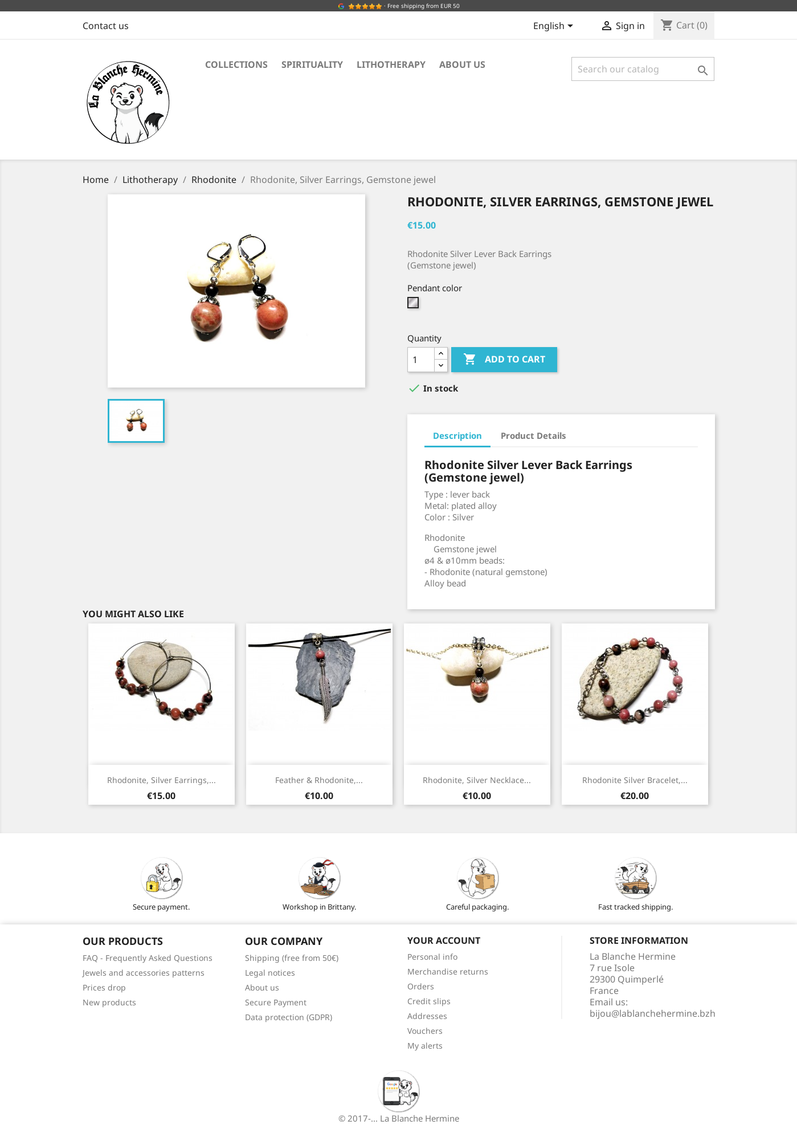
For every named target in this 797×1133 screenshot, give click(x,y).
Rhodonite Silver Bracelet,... (635, 780)
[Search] (642, 69)
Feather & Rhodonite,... (319, 780)
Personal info (432, 956)
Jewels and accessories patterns (144, 972)
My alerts (425, 1045)
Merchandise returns (447, 971)
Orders (420, 986)
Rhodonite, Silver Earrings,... (161, 780)
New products (109, 1002)
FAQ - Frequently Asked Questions (147, 957)
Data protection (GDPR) (288, 1017)
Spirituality (312, 64)
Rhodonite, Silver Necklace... (477, 780)
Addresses (427, 1015)
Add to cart (504, 359)
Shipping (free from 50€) (291, 957)
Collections (236, 64)
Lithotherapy (391, 64)
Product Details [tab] (533, 435)
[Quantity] (421, 359)
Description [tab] (457, 435)
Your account (443, 940)
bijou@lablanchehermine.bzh (653, 1013)
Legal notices (270, 972)
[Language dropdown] (555, 27)
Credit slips (429, 1001)
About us (462, 64)
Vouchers (425, 1030)
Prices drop (104, 987)
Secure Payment (275, 1002)
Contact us (106, 25)
